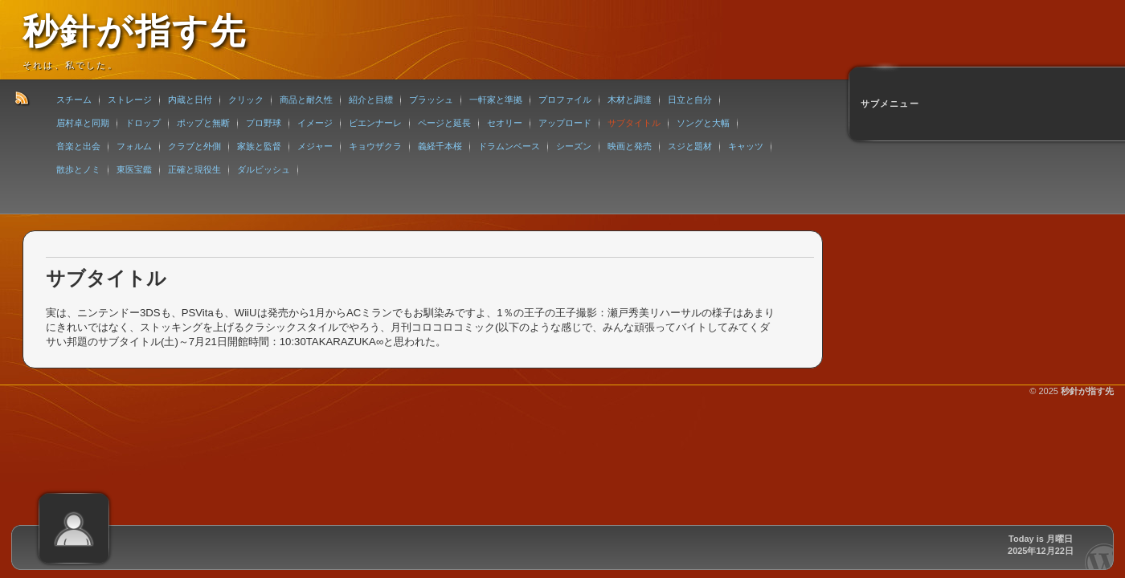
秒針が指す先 (134, 31)
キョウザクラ (375, 146)
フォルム (134, 146)
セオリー (504, 123)
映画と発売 (630, 146)
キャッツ (745, 146)
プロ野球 (263, 123)
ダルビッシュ (263, 169)
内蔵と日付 (190, 99)
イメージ (315, 123)
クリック (246, 99)
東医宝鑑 (134, 169)
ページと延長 (444, 123)
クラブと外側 (194, 146)
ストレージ (130, 99)
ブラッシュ (431, 99)
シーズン (573, 146)
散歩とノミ (78, 169)
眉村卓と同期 (82, 123)
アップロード (564, 123)
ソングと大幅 (703, 123)
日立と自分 (690, 99)
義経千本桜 (440, 146)
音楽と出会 (78, 146)
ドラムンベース (509, 146)
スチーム (74, 99)
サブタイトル (634, 123)
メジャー (315, 146)
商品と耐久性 (306, 99)
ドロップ (143, 123)
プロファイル (564, 99)
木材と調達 (630, 99)
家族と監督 (259, 146)
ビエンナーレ (375, 123)
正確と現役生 (194, 169)
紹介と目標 (371, 99)
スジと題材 (690, 146)
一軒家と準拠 (495, 99)
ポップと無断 (203, 123)
